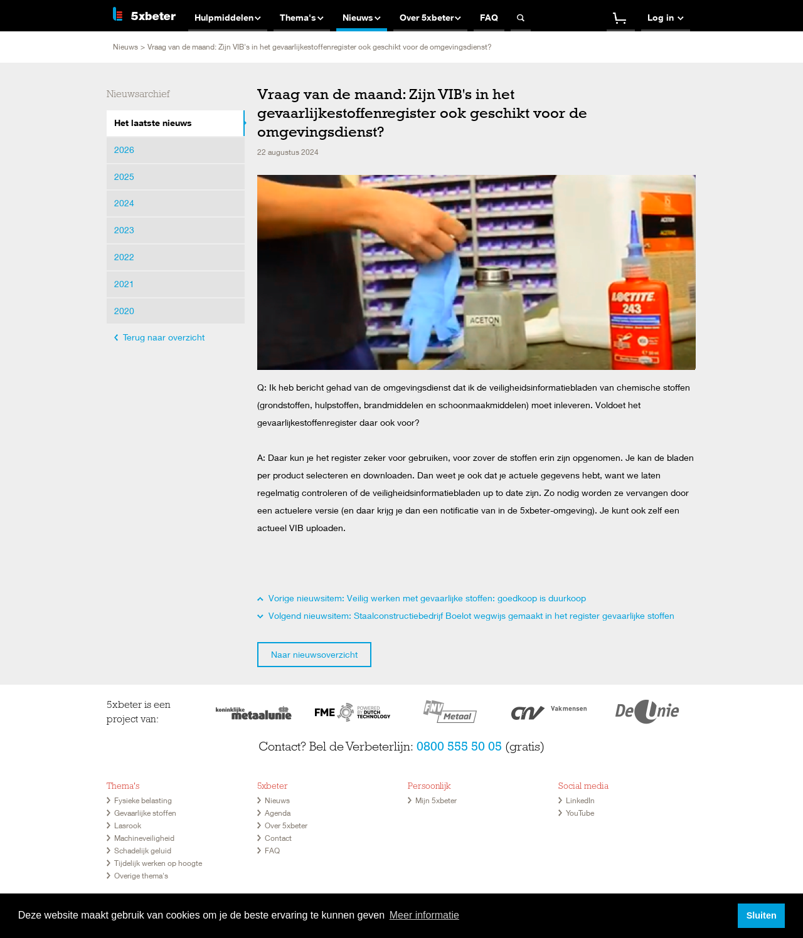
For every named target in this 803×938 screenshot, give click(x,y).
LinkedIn (580, 800)
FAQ (272, 850)
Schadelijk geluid (142, 850)
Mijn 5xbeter (436, 800)
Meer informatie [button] (424, 915)
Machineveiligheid (144, 838)
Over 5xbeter (286, 825)
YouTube (580, 813)
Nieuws (125, 46)
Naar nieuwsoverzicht (314, 654)
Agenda (277, 813)
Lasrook (127, 825)
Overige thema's (141, 875)
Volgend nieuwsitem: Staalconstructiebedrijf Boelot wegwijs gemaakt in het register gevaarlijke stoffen (465, 615)
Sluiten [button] (762, 915)
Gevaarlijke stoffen (145, 813)
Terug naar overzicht (159, 337)
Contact (278, 838)
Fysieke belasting (143, 800)
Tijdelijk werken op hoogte (158, 863)
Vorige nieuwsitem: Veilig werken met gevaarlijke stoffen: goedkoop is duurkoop (421, 598)
